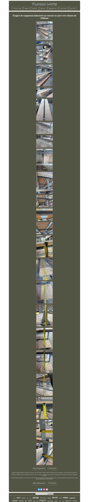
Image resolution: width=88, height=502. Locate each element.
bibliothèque (50, 501)
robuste (14, 501)
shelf (60, 501)
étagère (42, 500)
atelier (56, 501)
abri (60, 498)
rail (26, 501)
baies (27, 498)
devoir (55, 497)
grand (63, 501)
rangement (72, 498)
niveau (21, 501)
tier (37, 501)
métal (65, 498)
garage (36, 497)
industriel (68, 501)
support (24, 498)
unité (30, 500)
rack (34, 501)
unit (14, 498)
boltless (43, 498)
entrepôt (74, 501)
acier (18, 498)
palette (49, 498)
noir (30, 498)
